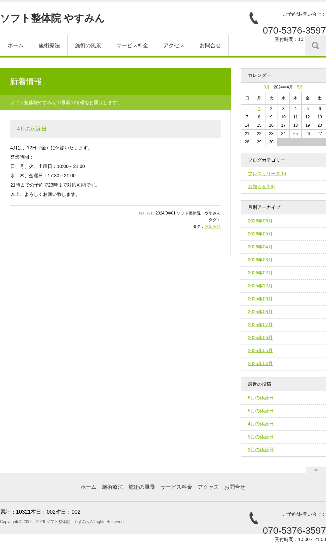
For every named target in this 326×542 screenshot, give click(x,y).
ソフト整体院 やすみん (52, 18)
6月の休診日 (261, 397)
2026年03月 (260, 259)
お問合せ (210, 45)
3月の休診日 (261, 436)
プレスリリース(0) (267, 173)
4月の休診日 (32, 129)
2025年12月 (260, 285)
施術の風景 (88, 45)
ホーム (16, 45)
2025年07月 (260, 324)
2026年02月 (260, 272)
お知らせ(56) (261, 186)
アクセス (174, 45)
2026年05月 (260, 233)
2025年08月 (260, 311)
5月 (300, 87)
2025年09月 (260, 298)
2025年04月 (260, 363)
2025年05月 (260, 350)
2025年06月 (260, 337)
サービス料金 (132, 45)
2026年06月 (260, 220)
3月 (267, 87)
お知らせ (146, 213)
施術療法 (49, 45)
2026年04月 (260, 246)
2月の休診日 (261, 449)
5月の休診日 (261, 410)
